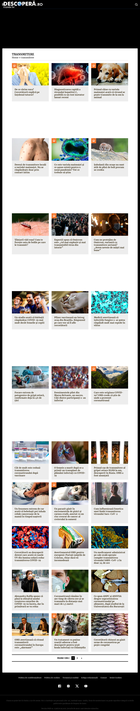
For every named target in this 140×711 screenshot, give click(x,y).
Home (15, 57)
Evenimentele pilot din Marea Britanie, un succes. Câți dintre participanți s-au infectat (69, 394)
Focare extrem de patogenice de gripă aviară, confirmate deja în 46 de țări (30, 392)
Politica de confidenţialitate (31, 672)
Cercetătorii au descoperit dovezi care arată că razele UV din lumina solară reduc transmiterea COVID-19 (29, 553)
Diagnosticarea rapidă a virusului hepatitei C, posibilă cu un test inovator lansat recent (69, 93)
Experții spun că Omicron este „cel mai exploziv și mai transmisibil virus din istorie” (70, 242)
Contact (102, 672)
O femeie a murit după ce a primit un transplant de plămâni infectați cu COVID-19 (69, 469)
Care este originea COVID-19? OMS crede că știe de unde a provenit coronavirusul (109, 392)
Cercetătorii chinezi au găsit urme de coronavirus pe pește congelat (109, 637)
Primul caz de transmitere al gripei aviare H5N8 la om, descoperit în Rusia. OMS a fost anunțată (109, 469)
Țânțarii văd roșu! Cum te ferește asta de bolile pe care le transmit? (30, 242)
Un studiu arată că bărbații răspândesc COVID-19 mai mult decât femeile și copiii (29, 317)
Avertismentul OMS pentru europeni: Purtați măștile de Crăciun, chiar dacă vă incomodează (69, 553)
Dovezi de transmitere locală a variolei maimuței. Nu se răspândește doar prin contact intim (30, 168)
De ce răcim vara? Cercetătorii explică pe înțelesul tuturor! (27, 92)
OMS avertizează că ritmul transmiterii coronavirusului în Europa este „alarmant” (30, 637)
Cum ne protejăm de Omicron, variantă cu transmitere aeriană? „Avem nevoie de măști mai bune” (109, 243)
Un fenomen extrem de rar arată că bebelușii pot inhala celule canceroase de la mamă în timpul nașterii (30, 510)
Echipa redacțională (89, 672)
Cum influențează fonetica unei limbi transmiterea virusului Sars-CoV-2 (108, 509)
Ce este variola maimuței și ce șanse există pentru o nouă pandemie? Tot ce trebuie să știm (68, 168)
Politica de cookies (52, 672)
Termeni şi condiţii (70, 672)
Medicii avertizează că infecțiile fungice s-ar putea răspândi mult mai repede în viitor (109, 318)
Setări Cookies (114, 672)
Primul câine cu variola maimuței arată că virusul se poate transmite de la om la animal (109, 93)
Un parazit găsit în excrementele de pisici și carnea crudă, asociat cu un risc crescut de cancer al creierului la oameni (68, 511)
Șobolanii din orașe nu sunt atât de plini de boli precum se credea (108, 167)
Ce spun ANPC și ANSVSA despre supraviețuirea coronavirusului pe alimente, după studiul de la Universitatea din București (109, 596)
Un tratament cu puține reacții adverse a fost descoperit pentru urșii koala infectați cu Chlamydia (69, 638)
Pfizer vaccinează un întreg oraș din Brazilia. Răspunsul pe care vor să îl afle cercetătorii (69, 318)
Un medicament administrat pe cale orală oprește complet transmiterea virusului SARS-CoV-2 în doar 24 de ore (109, 553)
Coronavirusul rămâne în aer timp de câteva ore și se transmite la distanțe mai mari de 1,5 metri (69, 594)
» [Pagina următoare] (81, 653)
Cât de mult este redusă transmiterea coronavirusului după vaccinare (30, 468)
